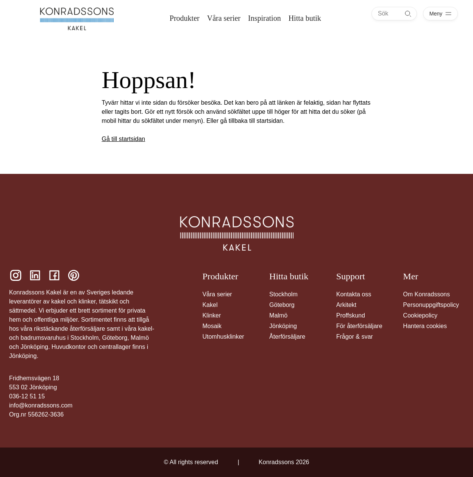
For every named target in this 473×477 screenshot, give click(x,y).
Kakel (209, 305)
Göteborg (282, 305)
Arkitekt (346, 305)
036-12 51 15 (27, 396)
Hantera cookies (425, 326)
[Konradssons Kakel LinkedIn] (35, 275)
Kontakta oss (354, 294)
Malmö (278, 315)
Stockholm (283, 294)
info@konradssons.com (40, 405)
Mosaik (212, 326)
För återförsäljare (359, 326)
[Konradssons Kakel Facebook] (54, 275)
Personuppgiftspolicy (431, 305)
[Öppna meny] (440, 13)
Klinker (211, 315)
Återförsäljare (287, 336)
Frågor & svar (354, 336)
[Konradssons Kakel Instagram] (15, 275)
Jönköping (283, 326)
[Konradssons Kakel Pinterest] (73, 275)
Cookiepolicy (420, 315)
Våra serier (217, 294)
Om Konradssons (426, 294)
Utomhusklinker (223, 336)
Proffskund (350, 315)
